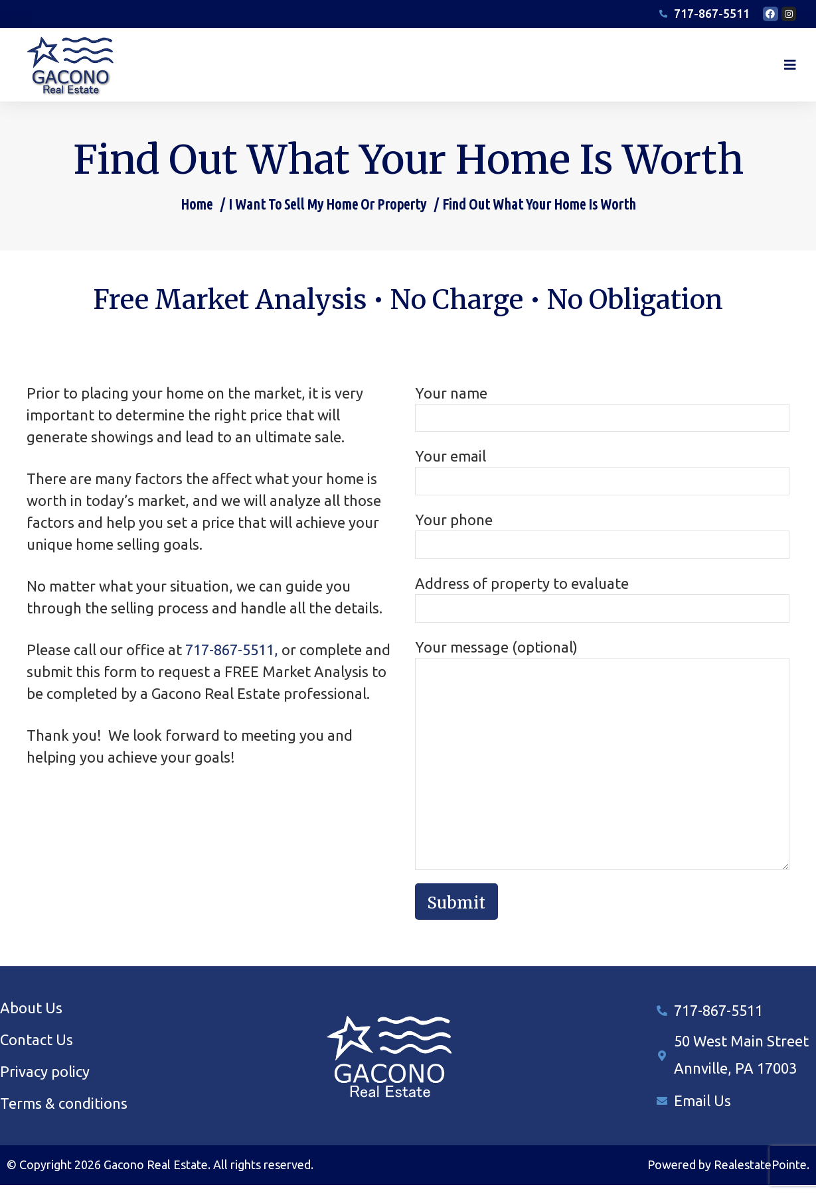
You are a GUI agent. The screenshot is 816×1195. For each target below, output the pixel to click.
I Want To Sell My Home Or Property (327, 214)
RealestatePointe (760, 1175)
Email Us (702, 1110)
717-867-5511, (231, 659)
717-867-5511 (718, 1020)
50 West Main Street (741, 1051)
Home (196, 214)
